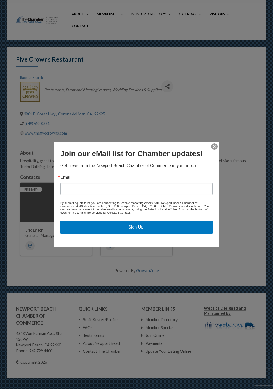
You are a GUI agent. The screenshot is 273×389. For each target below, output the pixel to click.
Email (66, 177)
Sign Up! (136, 227)
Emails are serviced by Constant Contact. (104, 212)
